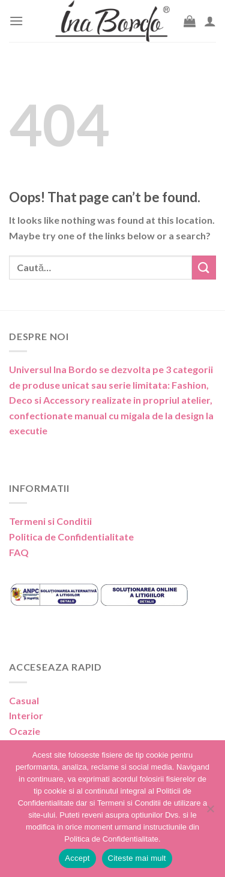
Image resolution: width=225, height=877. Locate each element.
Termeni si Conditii (50, 521)
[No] (210, 812)
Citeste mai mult (137, 858)
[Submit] (204, 267)
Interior (26, 715)
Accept (77, 858)
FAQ (19, 552)
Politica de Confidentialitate (71, 536)
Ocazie (24, 731)
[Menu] (16, 20)
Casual (24, 700)
